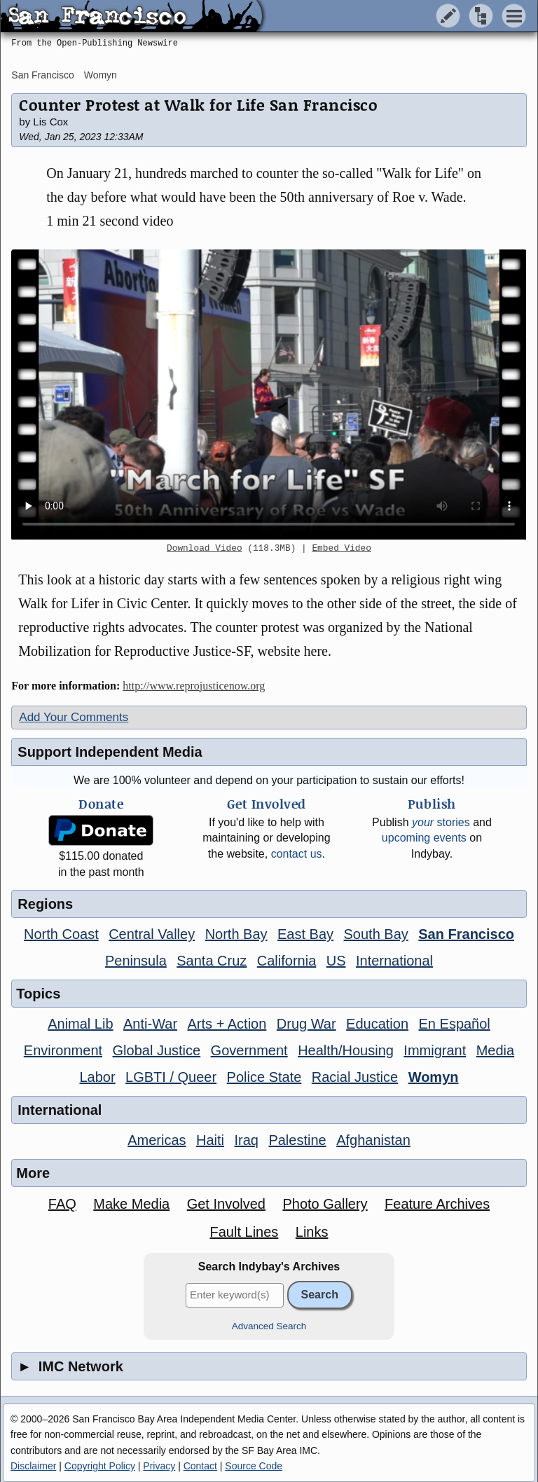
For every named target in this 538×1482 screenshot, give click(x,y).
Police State (264, 1077)
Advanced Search (269, 1326)
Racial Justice (355, 1077)
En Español (454, 1023)
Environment (63, 1050)
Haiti (210, 1140)
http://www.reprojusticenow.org (194, 686)
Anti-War (150, 1023)
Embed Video (341, 548)
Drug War (306, 1023)
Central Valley (152, 934)
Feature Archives (437, 1204)
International (394, 960)
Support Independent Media (110, 752)
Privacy (159, 1465)
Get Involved (226, 1204)
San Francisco (42, 75)
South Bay (376, 934)
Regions (45, 904)
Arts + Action (227, 1023)
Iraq (246, 1140)
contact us (296, 854)
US (336, 960)
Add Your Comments (73, 717)
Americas (156, 1140)
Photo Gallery (324, 1204)
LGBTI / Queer (170, 1077)
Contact (200, 1465)
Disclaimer (33, 1465)
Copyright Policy (99, 1465)
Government (249, 1050)
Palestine (297, 1140)
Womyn (100, 75)
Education (377, 1023)
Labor (97, 1077)
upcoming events (424, 838)
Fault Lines (243, 1232)
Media (495, 1050)
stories (441, 822)
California (286, 960)
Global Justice (157, 1050)
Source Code (253, 1465)
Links (312, 1232)
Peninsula (136, 960)
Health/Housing (346, 1050)
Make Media (131, 1204)
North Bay (236, 934)
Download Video (204, 548)
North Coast (61, 934)
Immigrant (435, 1050)
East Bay (305, 934)
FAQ (62, 1204)
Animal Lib (80, 1023)
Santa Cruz (212, 960)
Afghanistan (373, 1140)
